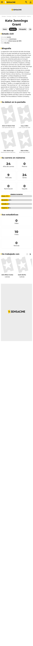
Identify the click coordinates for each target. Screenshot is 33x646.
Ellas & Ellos (24, 150)
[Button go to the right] (30, 254)
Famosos (9, 16)
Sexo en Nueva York (8, 126)
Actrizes (14, 16)
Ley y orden (24, 126)
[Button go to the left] (27, 254)
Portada (4, 16)
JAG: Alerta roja (8, 150)
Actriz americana (22, 16)
